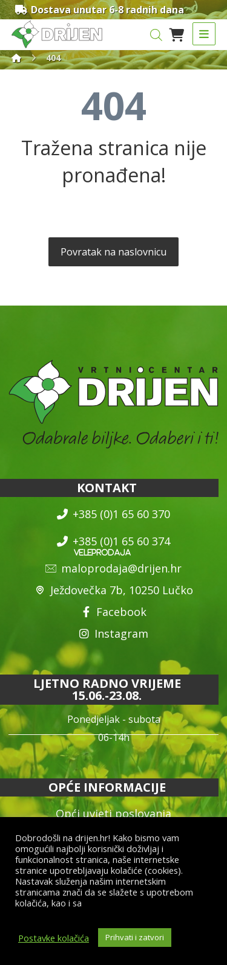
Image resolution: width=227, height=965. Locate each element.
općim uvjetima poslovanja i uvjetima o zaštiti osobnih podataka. (105, 908)
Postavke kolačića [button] (53, 937)
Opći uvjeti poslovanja (113, 813)
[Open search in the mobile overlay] (156, 34)
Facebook (113, 611)
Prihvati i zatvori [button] (134, 937)
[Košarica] (176, 33)
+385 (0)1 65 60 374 (113, 541)
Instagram (113, 633)
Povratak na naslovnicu (113, 251)
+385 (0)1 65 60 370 (113, 514)
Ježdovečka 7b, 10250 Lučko (114, 590)
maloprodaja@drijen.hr (113, 568)
